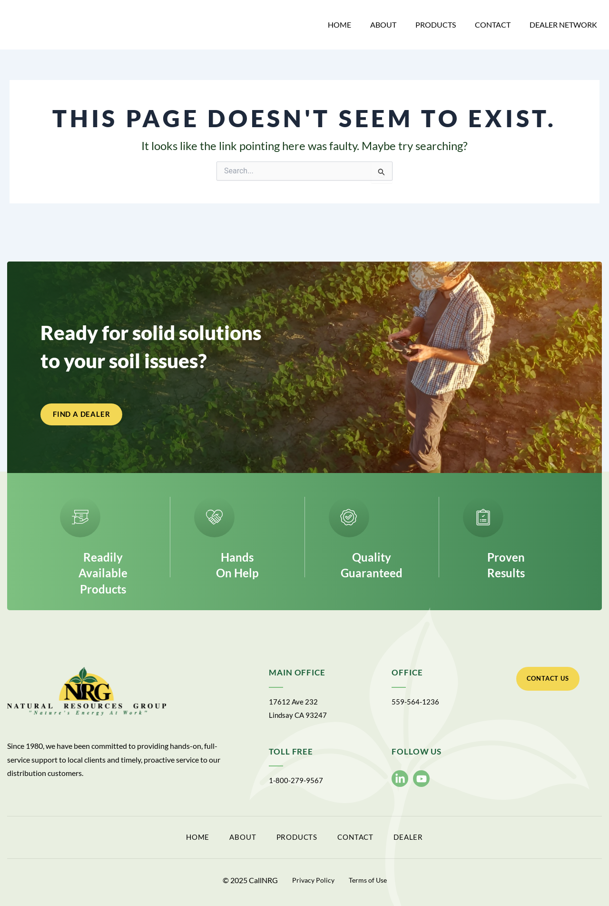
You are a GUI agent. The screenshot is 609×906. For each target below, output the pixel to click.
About (383, 24)
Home (339, 24)
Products (435, 24)
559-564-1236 (416, 705)
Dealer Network (563, 24)
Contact (493, 24)
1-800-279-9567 (296, 784)
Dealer (457, 839)
